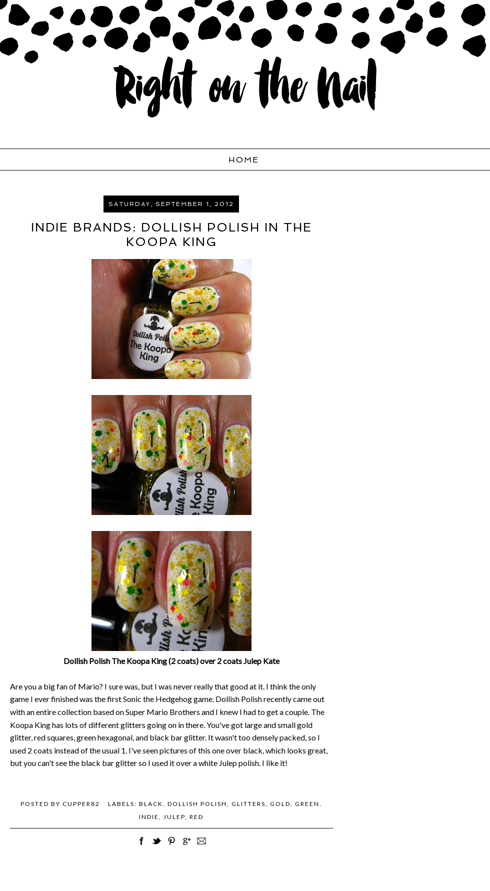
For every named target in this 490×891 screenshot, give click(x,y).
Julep (174, 816)
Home (243, 159)
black (151, 804)
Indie (149, 816)
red (197, 816)
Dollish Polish (197, 804)
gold (280, 804)
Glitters (249, 804)
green (307, 804)
